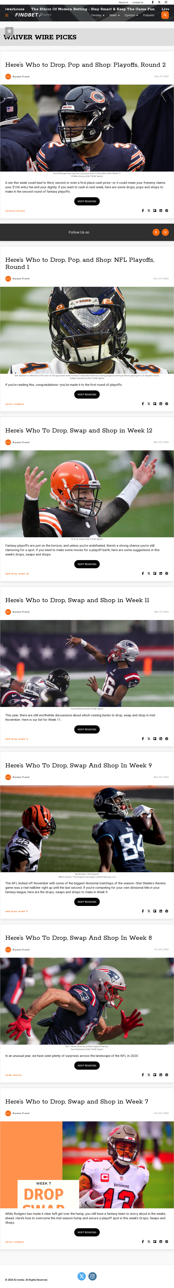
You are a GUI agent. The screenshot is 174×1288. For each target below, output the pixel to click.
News (113, 15)
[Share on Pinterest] (166, 211)
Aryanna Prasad (20, 76)
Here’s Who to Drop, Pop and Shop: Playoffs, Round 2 (85, 65)
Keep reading (87, 201)
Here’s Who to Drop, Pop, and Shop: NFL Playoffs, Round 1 (79, 263)
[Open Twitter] (156, 232)
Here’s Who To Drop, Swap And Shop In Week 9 (78, 766)
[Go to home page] (33, 15)
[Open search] (165, 15)
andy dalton (13, 1075)
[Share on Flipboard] (155, 211)
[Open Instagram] (165, 232)
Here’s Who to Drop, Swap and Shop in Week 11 (77, 600)
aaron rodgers (14, 404)
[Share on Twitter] (149, 211)
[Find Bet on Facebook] (153, 2)
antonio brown (15, 211)
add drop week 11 (16, 739)
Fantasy (96, 15)
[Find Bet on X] (159, 2)
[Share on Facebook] (143, 211)
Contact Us (137, 2)
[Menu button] (6, 15)
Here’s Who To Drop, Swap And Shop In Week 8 (78, 938)
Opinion (130, 15)
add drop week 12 (17, 573)
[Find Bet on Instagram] (166, 2)
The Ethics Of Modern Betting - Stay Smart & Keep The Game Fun (102, 9)
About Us (123, 2)
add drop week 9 (16, 911)
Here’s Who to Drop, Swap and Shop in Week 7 (76, 1102)
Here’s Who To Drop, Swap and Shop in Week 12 (78, 431)
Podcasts (148, 15)
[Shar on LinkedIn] (161, 211)
